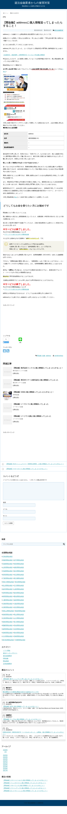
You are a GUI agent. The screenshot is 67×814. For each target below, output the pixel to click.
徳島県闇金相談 (7, 622)
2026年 (5, 750)
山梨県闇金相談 (19, 589)
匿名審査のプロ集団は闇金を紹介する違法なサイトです (21, 692)
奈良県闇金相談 (19, 607)
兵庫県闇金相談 (7, 607)
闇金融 (39, 355)
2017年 (5, 770)
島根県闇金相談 (7, 614)
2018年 (5, 768)
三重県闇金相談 (7, 600)
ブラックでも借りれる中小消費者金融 (16, 234)
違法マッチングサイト (10, 653)
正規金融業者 (7, 663)
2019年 (5, 766)
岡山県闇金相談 (19, 614)
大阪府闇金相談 (19, 603)
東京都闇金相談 (19, 578)
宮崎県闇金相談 (19, 636)
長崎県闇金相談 (7, 632)
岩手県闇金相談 (19, 560)
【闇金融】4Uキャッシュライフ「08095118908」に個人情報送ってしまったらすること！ (33, 464)
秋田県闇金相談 (19, 564)
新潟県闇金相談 (20, 582)
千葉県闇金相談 (7, 578)
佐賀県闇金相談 (19, 629)
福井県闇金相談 (7, 589)
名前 (4, 502)
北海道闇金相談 (7, 556)
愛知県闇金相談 (19, 596)
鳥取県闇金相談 (20, 611)
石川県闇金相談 (19, 585)
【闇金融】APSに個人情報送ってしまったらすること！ (21, 706)
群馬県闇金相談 (7, 574)
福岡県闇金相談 (7, 629)
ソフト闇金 (6, 650)
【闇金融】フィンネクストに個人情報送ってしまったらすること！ (24, 783)
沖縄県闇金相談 (20, 640)
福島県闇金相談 (19, 567)
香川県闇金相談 (19, 622)
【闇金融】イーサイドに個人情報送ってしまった (30, 404)
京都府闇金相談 (7, 603)
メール (5, 509)
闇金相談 (6, 661)
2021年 (5, 763)
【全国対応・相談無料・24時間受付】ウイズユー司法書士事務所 (24, 55)
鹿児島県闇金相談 (8, 640)
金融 (43, 355)
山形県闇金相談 (7, 567)
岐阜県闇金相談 (19, 593)
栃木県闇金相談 (19, 571)
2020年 (5, 765)
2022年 (5, 761)
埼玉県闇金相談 (19, 574)
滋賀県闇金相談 (19, 600)
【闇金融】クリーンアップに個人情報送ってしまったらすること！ (24, 788)
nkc (15, 197)
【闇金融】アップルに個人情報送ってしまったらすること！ (22, 719)
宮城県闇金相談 (7, 564)
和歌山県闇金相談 (8, 611)
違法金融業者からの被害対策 (32, 2)
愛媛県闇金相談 (7, 625)
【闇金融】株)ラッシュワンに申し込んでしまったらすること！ (23, 679)
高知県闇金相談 (19, 625)
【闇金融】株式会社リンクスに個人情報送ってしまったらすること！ (38, 368)
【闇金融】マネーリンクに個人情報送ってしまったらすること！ (24, 785)
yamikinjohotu (58, 355)
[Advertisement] (18, 319)
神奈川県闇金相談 (8, 582)
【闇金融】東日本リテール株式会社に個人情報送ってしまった (35, 380)
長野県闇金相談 (7, 593)
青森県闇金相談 (7, 560)
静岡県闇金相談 (7, 596)
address (48, 355)
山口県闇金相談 (19, 618)
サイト (5, 516)
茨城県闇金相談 (7, 571)
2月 (5, 752)
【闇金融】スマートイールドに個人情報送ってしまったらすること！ (25, 780)
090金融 (5, 658)
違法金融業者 (58, 30)
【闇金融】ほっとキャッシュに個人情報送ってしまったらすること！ (25, 791)
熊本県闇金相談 (19, 632)
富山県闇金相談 (7, 585)
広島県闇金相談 (7, 618)
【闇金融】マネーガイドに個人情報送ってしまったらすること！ (25, 469)
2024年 (5, 757)
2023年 (5, 759)
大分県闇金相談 (7, 636)
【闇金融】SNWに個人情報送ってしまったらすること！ (33, 392)
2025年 (5, 755)
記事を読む (16, 373)
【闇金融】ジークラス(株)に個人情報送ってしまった (32, 416)
